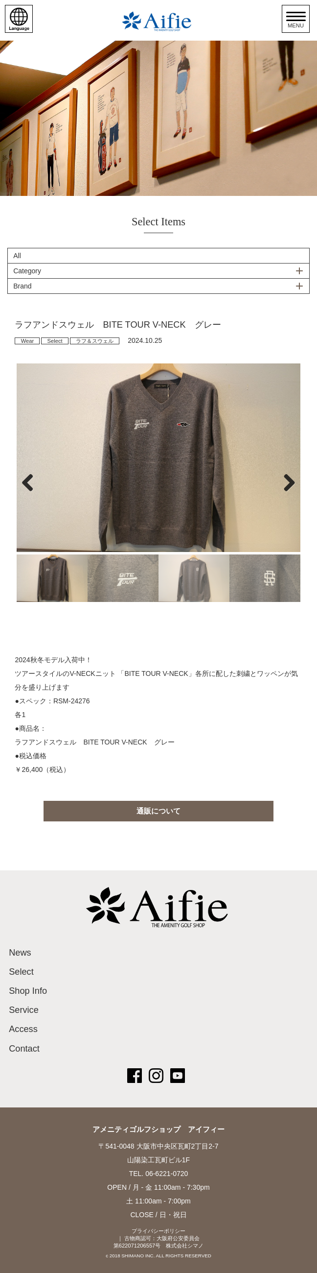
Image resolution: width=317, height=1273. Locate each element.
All (17, 256)
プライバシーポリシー (158, 1231)
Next (285, 482)
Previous (31, 482)
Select (55, 341)
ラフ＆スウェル (94, 341)
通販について (158, 811)
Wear (27, 341)
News (20, 953)
